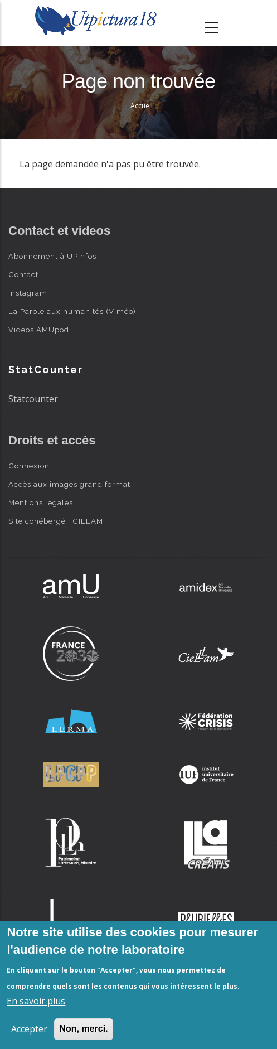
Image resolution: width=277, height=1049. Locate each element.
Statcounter (33, 399)
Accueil (141, 105)
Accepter (29, 1029)
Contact (23, 274)
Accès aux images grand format (69, 484)
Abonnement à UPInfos (52, 256)
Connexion (29, 465)
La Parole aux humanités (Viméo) (72, 311)
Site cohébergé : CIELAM (55, 520)
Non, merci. (83, 1028)
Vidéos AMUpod (38, 329)
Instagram (27, 292)
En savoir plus (36, 1001)
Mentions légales (40, 502)
